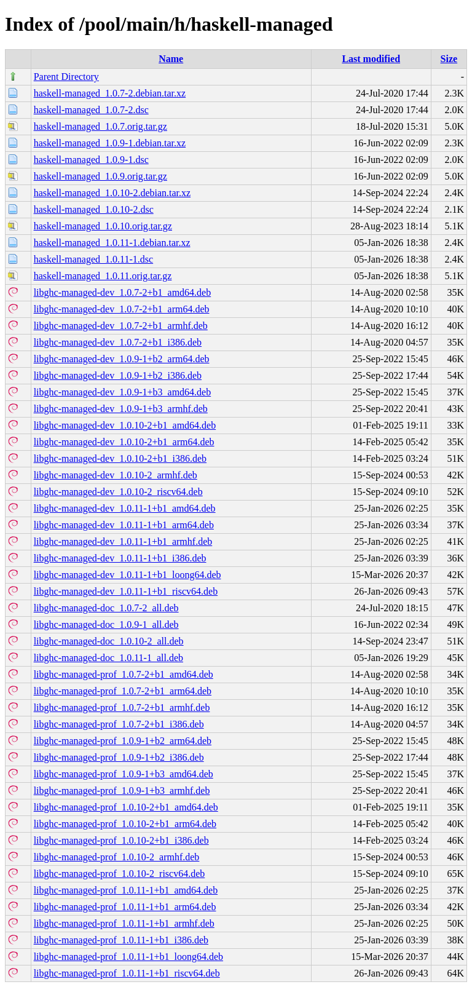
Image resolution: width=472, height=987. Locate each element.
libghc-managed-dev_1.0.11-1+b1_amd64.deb (125, 508)
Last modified (371, 59)
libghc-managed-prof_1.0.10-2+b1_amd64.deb (126, 807)
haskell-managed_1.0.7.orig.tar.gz (100, 126)
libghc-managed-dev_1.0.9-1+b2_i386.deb (118, 375)
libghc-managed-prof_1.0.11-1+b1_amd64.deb (126, 890)
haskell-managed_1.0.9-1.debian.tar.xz (110, 143)
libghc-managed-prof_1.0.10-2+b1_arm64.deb (125, 824)
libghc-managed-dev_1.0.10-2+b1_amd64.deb (125, 425)
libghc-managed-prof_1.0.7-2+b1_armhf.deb (122, 707)
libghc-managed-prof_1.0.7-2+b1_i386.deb (119, 724)
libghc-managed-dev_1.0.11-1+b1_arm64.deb (124, 525)
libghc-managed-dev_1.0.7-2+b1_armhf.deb (121, 325)
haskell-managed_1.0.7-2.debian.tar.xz (110, 93)
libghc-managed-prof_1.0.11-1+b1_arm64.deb (125, 907)
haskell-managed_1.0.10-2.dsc (94, 209)
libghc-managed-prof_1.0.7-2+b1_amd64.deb (123, 674)
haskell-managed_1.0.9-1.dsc (91, 159)
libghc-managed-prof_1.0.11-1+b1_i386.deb (121, 940)
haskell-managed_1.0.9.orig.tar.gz (100, 176)
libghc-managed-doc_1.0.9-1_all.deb (106, 624)
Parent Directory (66, 76)
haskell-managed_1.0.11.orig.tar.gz (103, 276)
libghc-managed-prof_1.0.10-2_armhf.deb (117, 857)
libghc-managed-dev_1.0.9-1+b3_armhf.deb (121, 408)
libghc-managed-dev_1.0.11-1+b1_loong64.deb (127, 574)
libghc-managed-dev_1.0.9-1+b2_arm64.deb (122, 359)
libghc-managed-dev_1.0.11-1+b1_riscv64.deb (126, 591)
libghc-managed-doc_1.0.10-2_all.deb (109, 641)
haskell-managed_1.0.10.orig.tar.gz (103, 226)
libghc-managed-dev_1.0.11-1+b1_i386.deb (120, 558)
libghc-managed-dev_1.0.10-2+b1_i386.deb (120, 458)
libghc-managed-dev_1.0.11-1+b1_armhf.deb (123, 541)
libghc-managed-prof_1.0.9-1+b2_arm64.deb (122, 740)
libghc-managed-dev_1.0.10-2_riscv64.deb (118, 491)
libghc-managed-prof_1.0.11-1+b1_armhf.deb (124, 923)
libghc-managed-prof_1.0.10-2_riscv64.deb (119, 873)
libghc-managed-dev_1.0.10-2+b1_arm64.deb (124, 442)
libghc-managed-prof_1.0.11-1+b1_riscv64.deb (127, 973)
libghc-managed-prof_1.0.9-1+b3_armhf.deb (122, 790)
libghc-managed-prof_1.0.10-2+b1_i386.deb (121, 840)
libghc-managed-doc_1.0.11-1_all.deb (108, 657)
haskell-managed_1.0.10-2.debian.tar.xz (112, 193)
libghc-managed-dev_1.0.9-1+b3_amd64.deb (122, 392)
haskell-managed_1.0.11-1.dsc (93, 259)
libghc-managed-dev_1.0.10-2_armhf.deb (115, 475)
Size (449, 59)
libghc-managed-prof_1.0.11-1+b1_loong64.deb (128, 956)
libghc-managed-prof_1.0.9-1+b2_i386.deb (119, 757)
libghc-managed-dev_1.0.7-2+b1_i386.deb (118, 342)
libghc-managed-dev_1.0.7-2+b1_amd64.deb (122, 292)
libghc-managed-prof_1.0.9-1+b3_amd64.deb (123, 774)
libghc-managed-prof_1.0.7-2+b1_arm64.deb (122, 691)
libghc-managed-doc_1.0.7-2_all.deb (106, 608)
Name (171, 59)
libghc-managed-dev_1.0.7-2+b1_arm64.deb (122, 309)
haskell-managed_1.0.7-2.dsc (91, 110)
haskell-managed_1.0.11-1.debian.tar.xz (112, 242)
